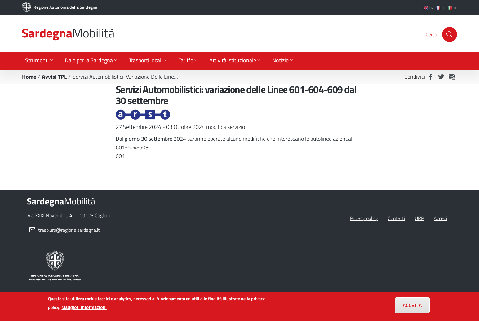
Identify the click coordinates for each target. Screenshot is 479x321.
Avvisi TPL (54, 77)
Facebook (430, 77)
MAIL (451, 77)
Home (29, 77)
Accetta (412, 308)
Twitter (441, 77)
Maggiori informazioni (84, 310)
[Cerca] (449, 34)
